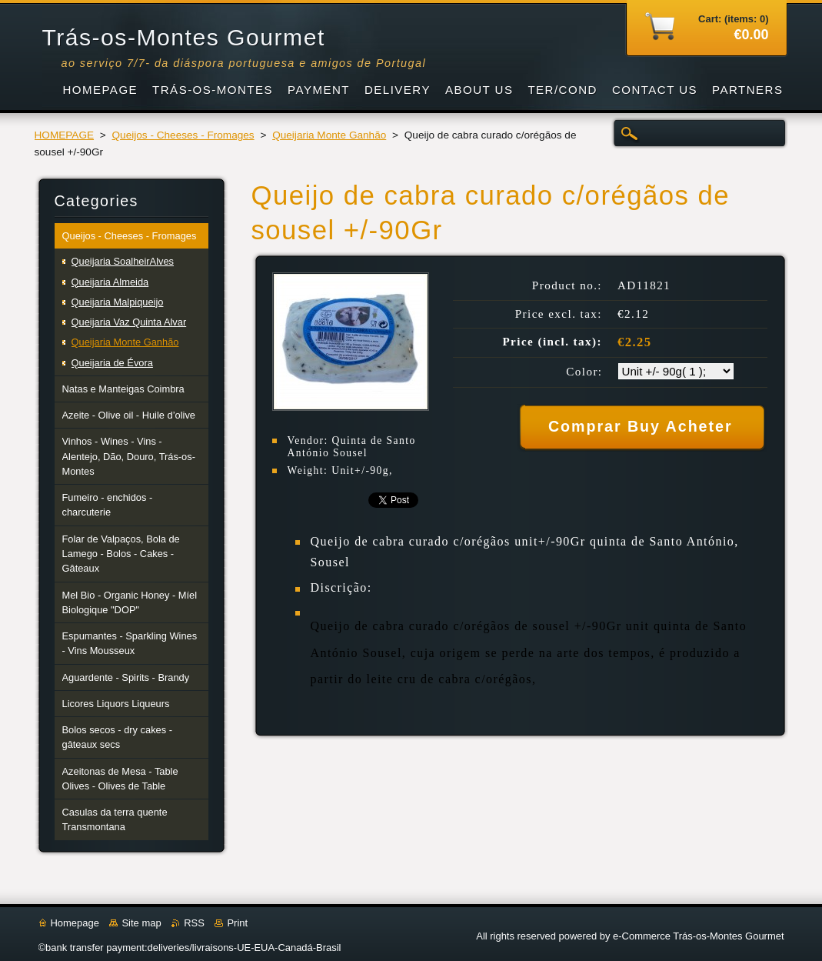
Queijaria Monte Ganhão (329, 135)
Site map (141, 923)
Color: (584, 371)
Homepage (75, 923)
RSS (194, 923)
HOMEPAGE (65, 135)
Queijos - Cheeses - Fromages (183, 135)
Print (237, 923)
